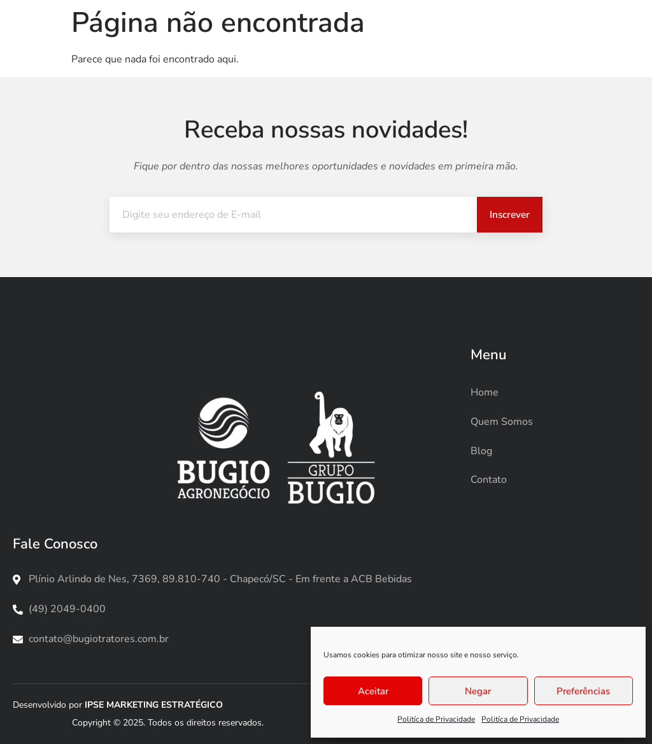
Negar (478, 691)
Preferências (583, 691)
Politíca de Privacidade (436, 719)
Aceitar (373, 691)
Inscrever (509, 215)
